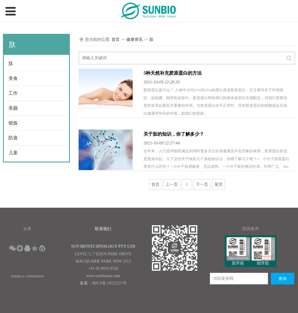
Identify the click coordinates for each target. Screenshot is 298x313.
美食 (13, 78)
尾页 (218, 184)
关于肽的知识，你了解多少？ (173, 134)
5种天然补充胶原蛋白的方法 (172, 73)
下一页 (202, 184)
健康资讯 (134, 39)
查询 (283, 279)
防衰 (13, 137)
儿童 (13, 152)
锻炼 (13, 122)
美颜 (13, 108)
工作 (13, 93)
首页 (115, 39)
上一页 (172, 184)
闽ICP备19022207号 (109, 283)
